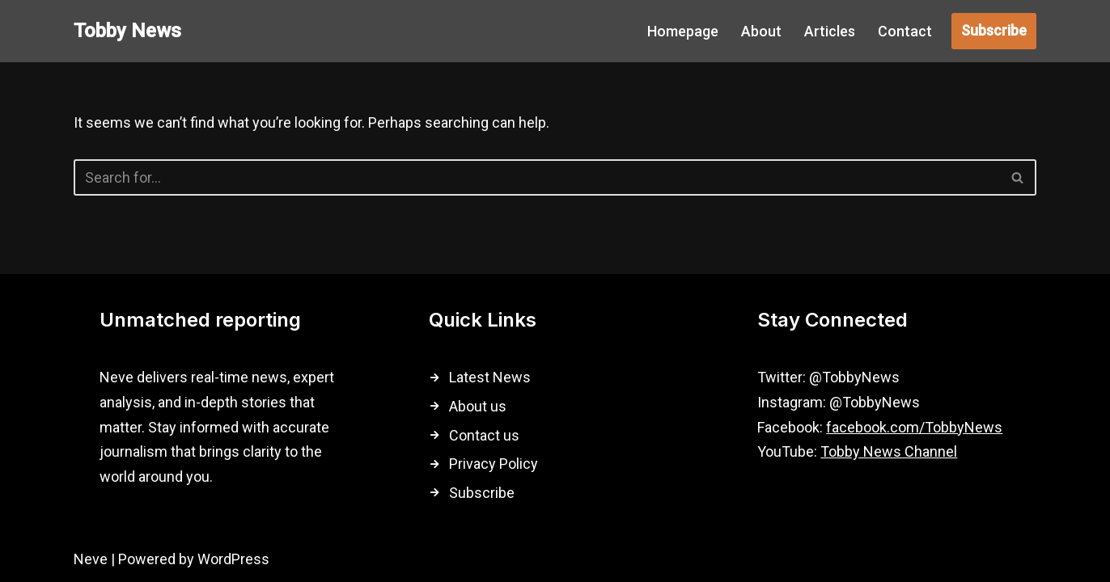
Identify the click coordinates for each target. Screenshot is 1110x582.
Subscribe (994, 30)
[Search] (537, 177)
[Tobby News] (127, 31)
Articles (829, 31)
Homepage (682, 31)
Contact (905, 31)
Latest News (490, 377)
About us (477, 406)
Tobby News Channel (888, 451)
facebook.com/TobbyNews (914, 427)
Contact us (484, 435)
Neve (91, 558)
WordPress (233, 558)
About (761, 31)
